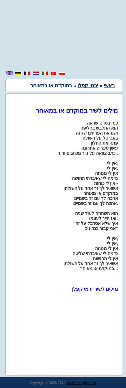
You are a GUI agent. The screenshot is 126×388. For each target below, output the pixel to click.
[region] (63, 36)
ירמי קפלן (88, 85)
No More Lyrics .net (81, 383)
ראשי (109, 85)
